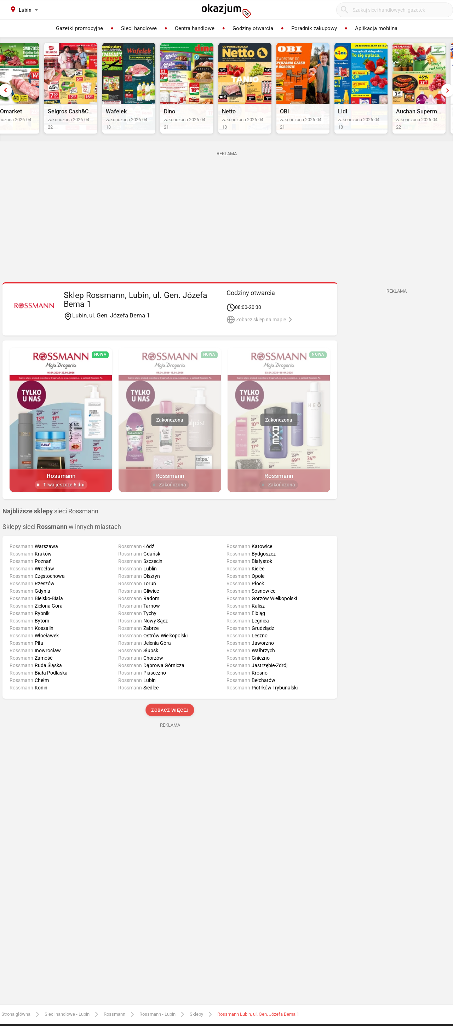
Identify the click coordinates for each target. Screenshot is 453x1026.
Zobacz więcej (169, 726)
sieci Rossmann (50, 527)
